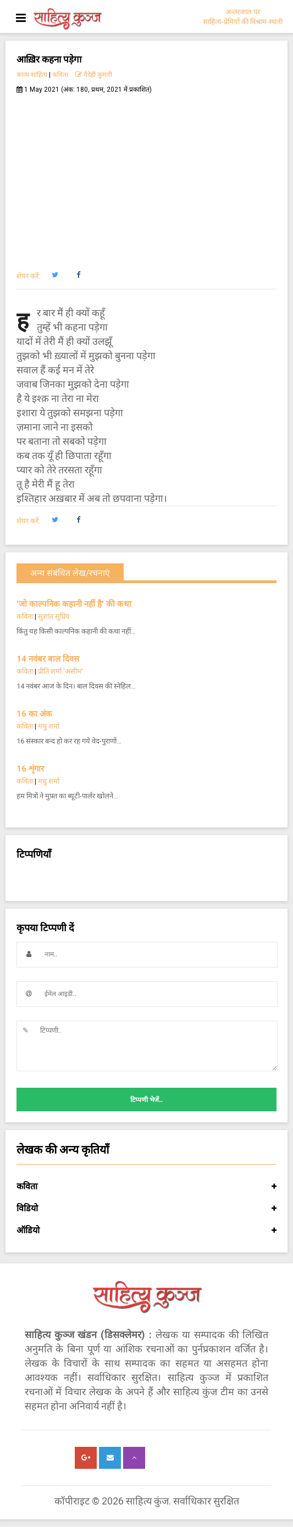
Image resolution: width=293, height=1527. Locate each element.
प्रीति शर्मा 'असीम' (60, 671)
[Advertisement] (146, 176)
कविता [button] (146, 1187)
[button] (55, 275)
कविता (60, 75)
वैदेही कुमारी (93, 75)
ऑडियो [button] (146, 1230)
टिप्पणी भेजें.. (146, 1100)
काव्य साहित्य (31, 75)
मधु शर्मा (48, 726)
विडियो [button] (146, 1209)
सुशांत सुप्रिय (54, 616)
